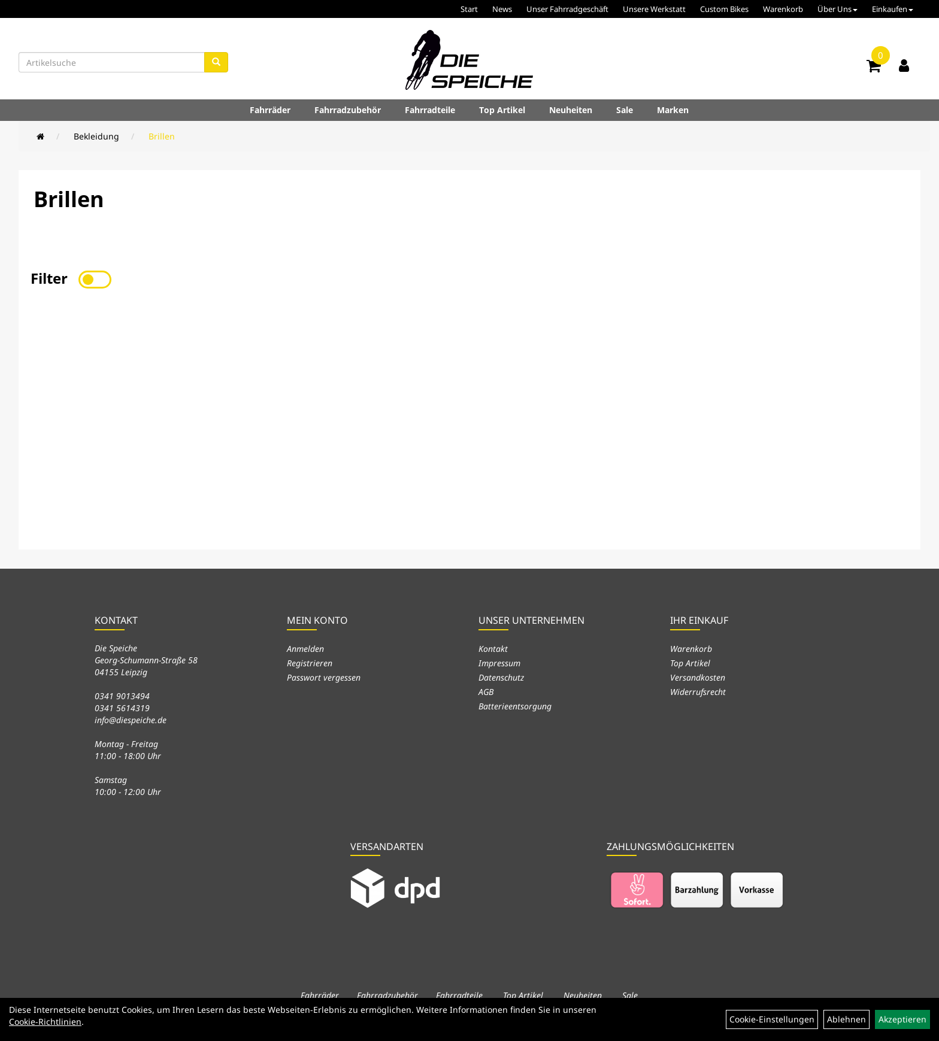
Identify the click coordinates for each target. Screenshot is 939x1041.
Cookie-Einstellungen (771, 1019)
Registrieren (309, 663)
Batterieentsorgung (515, 706)
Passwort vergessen (324, 677)
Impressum (499, 663)
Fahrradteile (430, 110)
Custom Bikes (724, 9)
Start (469, 9)
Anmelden (305, 648)
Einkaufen (892, 9)
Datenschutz (501, 677)
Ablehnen (846, 1019)
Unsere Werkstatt (654, 9)
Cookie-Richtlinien (45, 1021)
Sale (624, 110)
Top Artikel (502, 110)
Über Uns (837, 9)
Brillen (162, 136)
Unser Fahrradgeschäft (567, 9)
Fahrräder (270, 110)
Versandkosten (697, 677)
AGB (485, 691)
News (502, 9)
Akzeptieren (902, 1019)
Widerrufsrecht (698, 691)
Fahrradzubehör (347, 110)
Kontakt (493, 648)
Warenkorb (783, 9)
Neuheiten (570, 110)
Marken (673, 110)
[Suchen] (216, 62)
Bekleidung (96, 136)
